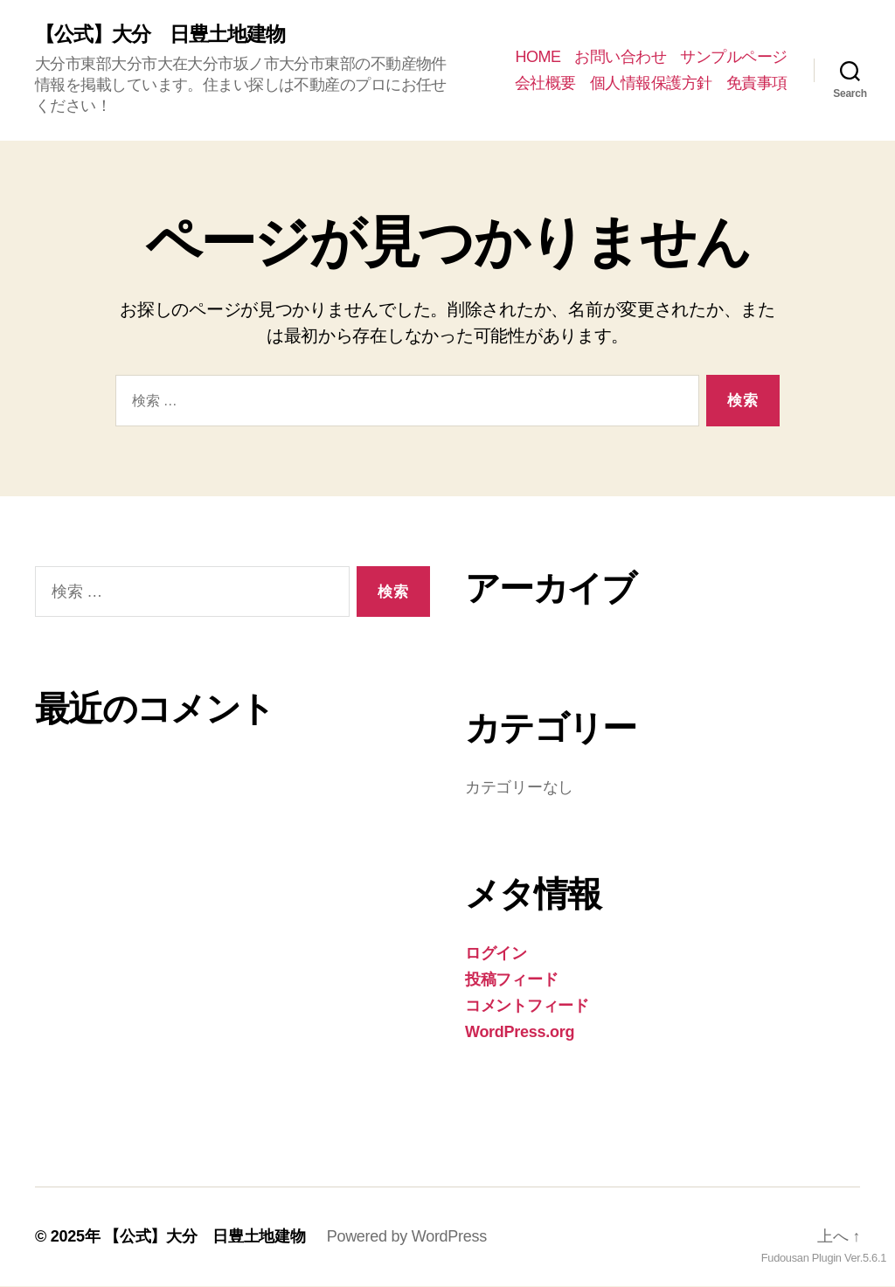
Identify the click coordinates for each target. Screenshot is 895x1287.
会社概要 (545, 83)
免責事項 (756, 83)
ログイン (496, 954)
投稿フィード (511, 980)
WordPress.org (519, 1032)
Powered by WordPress (407, 1237)
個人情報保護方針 (651, 83)
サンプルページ (733, 57)
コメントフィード (527, 1006)
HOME (537, 57)
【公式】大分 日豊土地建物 (165, 34)
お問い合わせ (620, 57)
